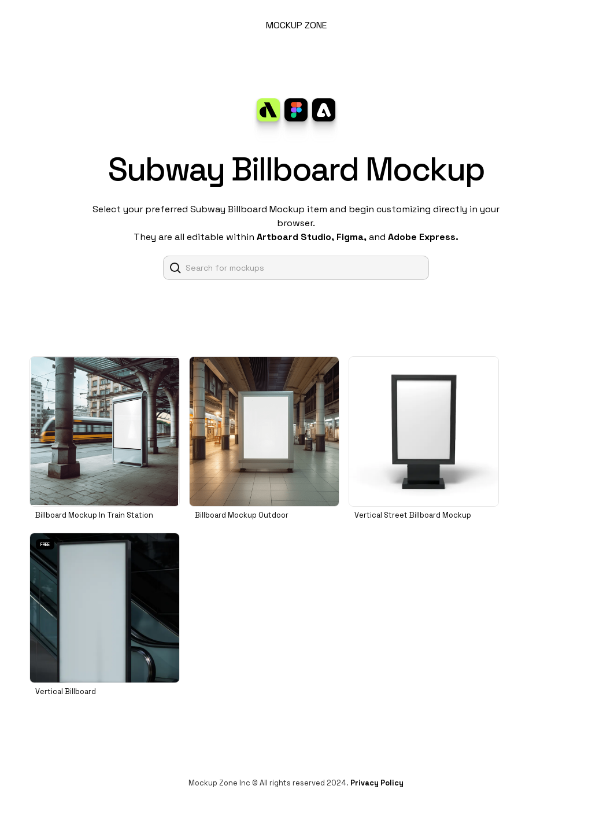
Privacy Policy (377, 783)
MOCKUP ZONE (296, 25)
